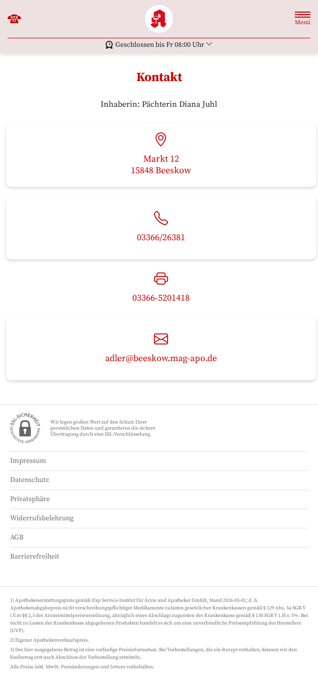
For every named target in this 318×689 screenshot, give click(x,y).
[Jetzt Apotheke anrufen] (14, 19)
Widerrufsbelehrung (41, 518)
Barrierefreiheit (34, 556)
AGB (17, 537)
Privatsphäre (30, 499)
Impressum (28, 460)
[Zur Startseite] (159, 19)
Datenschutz (29, 480)
